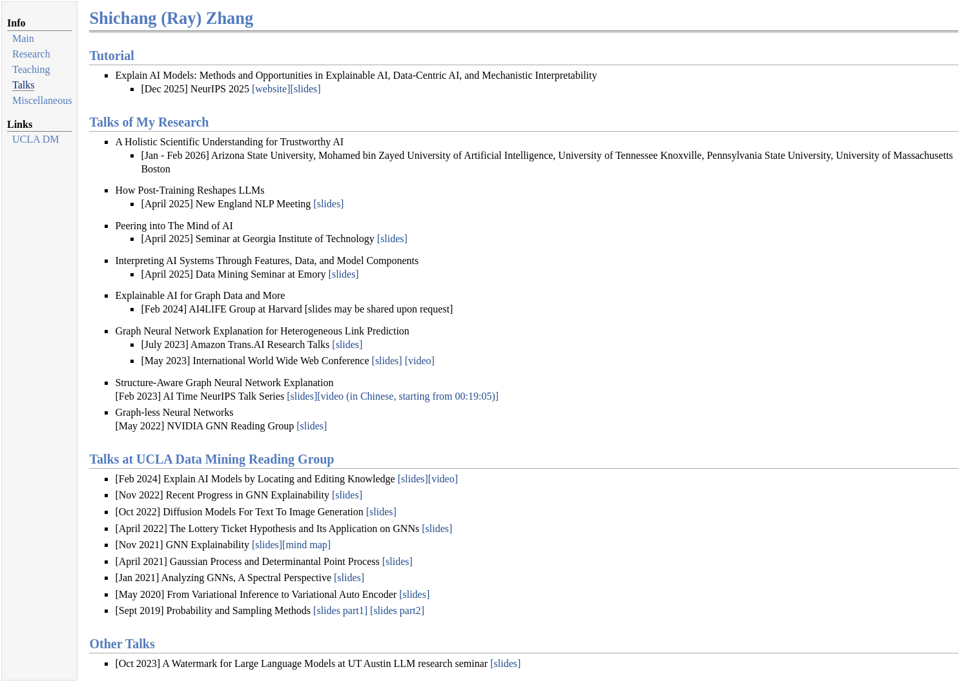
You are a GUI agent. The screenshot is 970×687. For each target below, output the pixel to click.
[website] (271, 88)
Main (23, 38)
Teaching (31, 69)
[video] (420, 360)
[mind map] (306, 544)
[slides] (305, 88)
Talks (23, 84)
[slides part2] (397, 610)
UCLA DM (35, 139)
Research (31, 53)
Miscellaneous (42, 100)
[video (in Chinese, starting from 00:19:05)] (408, 396)
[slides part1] (340, 610)
